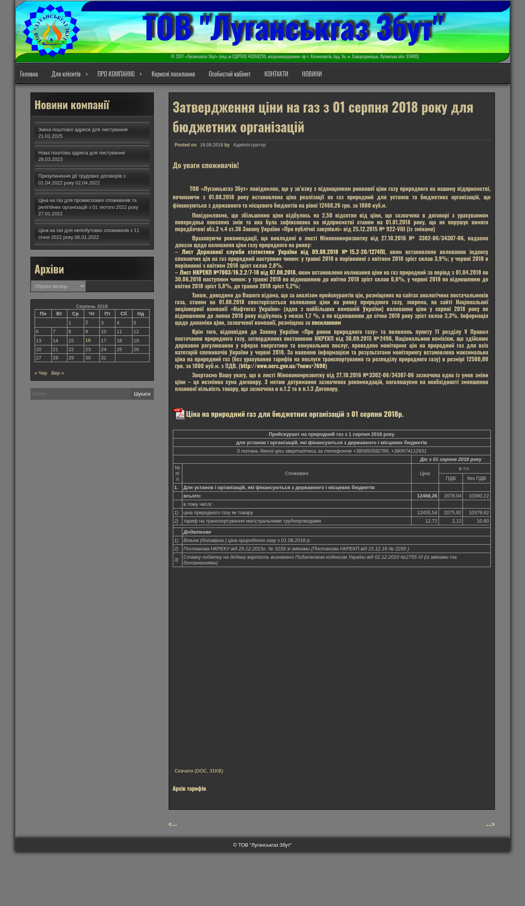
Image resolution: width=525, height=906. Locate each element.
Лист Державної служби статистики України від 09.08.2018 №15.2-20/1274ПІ (283, 255)
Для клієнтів (66, 73)
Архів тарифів (189, 792)
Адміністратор (249, 148)
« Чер (41, 373)
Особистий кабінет (230, 73)
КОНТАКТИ (276, 73)
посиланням (326, 326)
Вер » (57, 373)
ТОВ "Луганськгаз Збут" (293, 26)
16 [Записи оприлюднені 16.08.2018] (88, 340)
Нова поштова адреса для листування (81, 153)
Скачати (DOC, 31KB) (199, 774)
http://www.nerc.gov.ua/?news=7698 (283, 369)
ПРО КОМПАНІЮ (116, 73)
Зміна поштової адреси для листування (83, 129)
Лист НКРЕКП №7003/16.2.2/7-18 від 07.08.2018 (238, 276)
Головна (29, 73)
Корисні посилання (173, 73)
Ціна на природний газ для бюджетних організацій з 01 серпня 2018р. (295, 417)
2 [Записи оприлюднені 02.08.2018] (86, 322)
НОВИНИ (312, 73)
